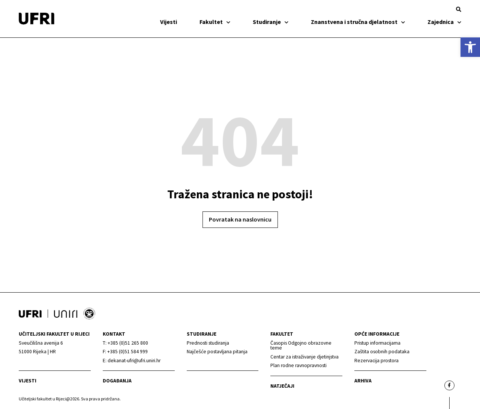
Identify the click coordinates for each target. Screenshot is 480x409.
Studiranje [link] (270, 21)
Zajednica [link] (444, 21)
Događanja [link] (117, 381)
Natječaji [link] (282, 386)
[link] (470, 47)
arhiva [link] (363, 381)
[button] (458, 9)
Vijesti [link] (168, 21)
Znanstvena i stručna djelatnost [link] (358, 21)
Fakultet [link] (215, 21)
